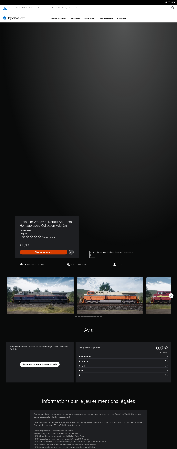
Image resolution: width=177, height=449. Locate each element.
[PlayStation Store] (14, 15)
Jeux (10, 8)
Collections (75, 16)
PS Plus (31, 8)
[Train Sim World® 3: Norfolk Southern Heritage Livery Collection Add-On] (40, 293)
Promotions (90, 16)
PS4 (23, 8)
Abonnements (106, 16)
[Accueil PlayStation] (5, 8)
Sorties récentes (58, 16)
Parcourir (121, 16)
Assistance (76, 8)
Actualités (54, 8)
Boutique (65, 8)
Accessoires (42, 8)
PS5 (17, 8)
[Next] (171, 293)
